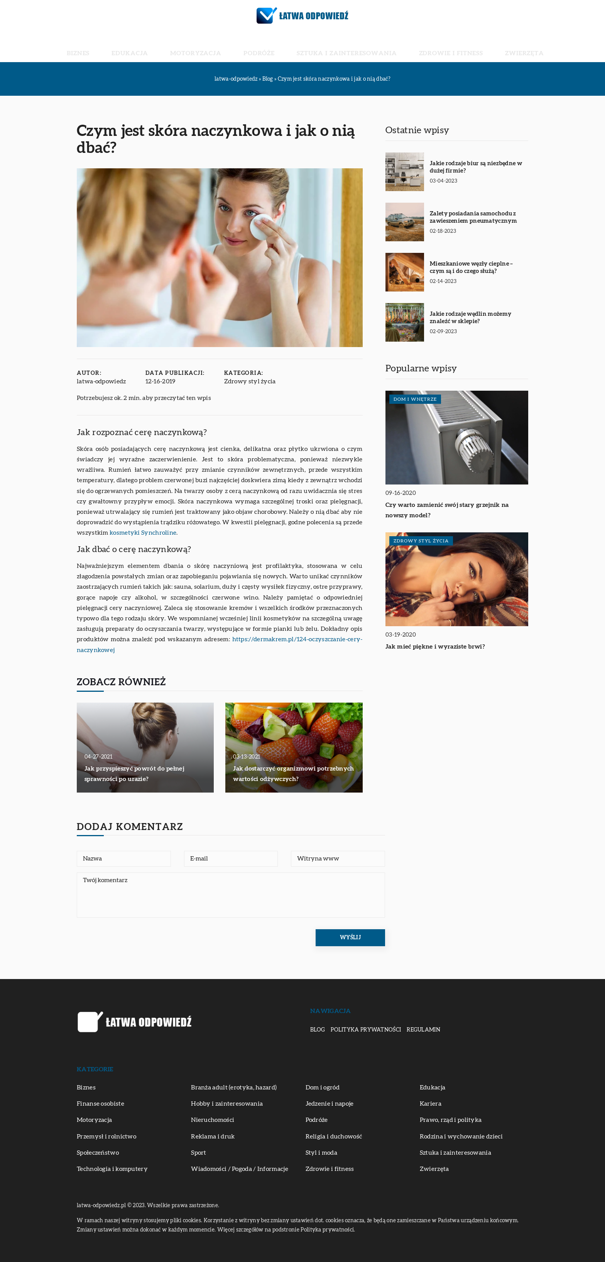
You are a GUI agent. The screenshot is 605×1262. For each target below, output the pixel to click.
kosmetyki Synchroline (143, 533)
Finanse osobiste (100, 1104)
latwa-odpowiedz (101, 381)
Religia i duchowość (334, 1136)
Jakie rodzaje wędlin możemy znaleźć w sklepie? (470, 318)
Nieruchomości (212, 1120)
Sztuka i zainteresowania (333, 46)
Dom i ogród (323, 1087)
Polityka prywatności (366, 1030)
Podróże (266, 46)
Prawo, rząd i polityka (451, 1120)
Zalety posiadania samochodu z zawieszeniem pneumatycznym (473, 217)
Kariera (430, 1104)
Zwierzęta (468, 46)
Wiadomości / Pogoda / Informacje (239, 1169)
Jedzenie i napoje (330, 1104)
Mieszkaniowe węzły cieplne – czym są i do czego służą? (471, 267)
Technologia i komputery (112, 1169)
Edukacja (171, 46)
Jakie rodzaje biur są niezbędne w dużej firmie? (476, 167)
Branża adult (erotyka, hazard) (234, 1087)
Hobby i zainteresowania (227, 1104)
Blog (317, 1030)
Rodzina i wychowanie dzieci (461, 1136)
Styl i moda (321, 1153)
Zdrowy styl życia (250, 381)
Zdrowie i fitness (414, 46)
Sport (198, 1153)
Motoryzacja (220, 46)
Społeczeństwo (98, 1153)
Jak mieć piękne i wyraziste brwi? (435, 647)
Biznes (135, 46)
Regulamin (423, 1030)
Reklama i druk (213, 1136)
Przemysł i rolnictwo (106, 1136)
